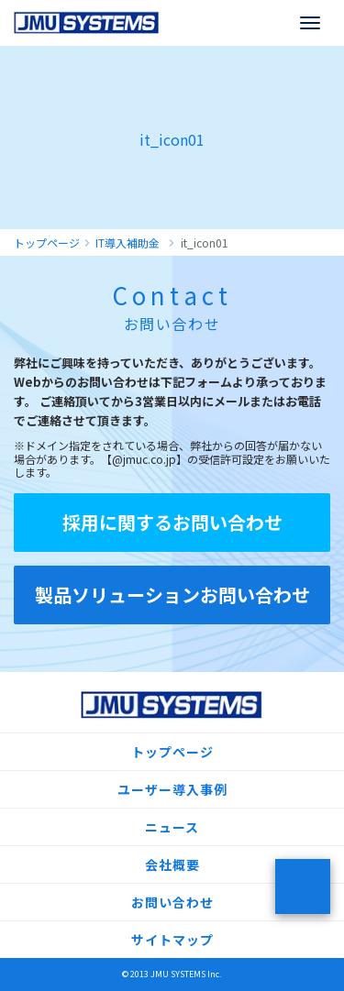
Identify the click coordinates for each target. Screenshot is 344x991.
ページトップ (302, 886)
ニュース (172, 827)
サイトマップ (172, 939)
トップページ (172, 752)
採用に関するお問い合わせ (172, 522)
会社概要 (172, 864)
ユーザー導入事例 (172, 789)
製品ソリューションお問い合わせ (172, 594)
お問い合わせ (172, 902)
